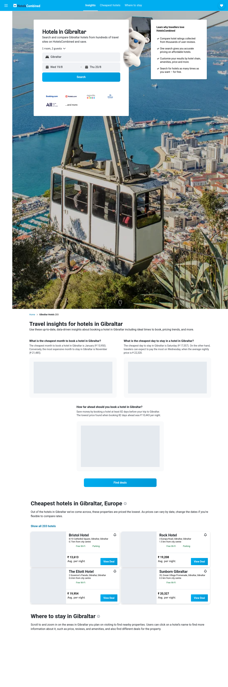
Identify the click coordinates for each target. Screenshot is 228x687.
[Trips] (6, 56)
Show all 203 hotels (43, 526)
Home (32, 314)
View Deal (108, 561)
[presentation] (125, 503)
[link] (120, 482)
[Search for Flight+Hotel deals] (6, 38)
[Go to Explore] (6, 46)
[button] (6, 5)
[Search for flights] (6, 16)
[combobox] (54, 48)
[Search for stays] (6, 23)
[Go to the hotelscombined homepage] (27, 5)
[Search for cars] (6, 31)
